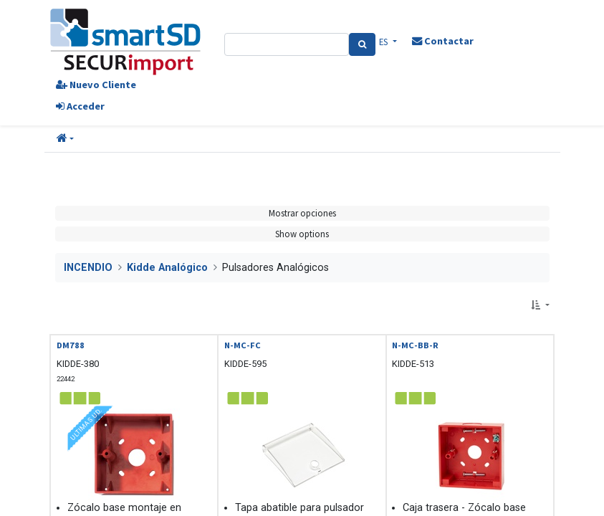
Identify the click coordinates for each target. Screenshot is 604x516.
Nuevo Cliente (96, 84)
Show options (302, 233)
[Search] (362, 44)
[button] (65, 139)
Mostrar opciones (302, 213)
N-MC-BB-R (415, 345)
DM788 (71, 345)
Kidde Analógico (167, 268)
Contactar (443, 40)
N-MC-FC (242, 345)
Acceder (80, 106)
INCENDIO (88, 268)
